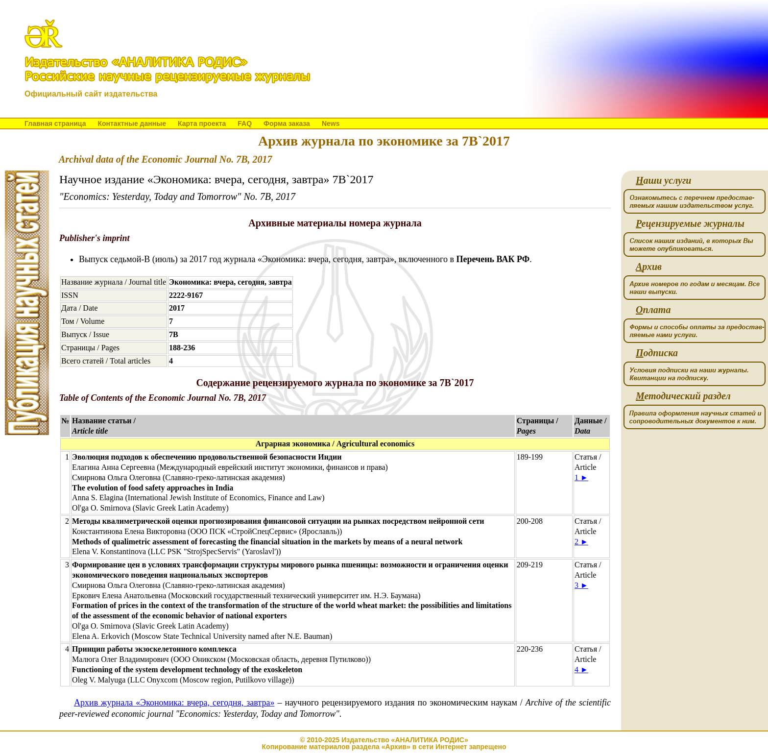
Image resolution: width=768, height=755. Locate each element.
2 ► (581, 541)
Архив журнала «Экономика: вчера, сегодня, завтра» (174, 702)
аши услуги (663, 180)
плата (653, 310)
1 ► (581, 477)
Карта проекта (202, 123)
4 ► (581, 669)
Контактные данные (131, 123)
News (331, 123)
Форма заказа (287, 123)
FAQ (245, 123)
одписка (657, 353)
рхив (649, 267)
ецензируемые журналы (690, 224)
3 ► (581, 585)
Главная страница (55, 123)
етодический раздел (683, 396)
